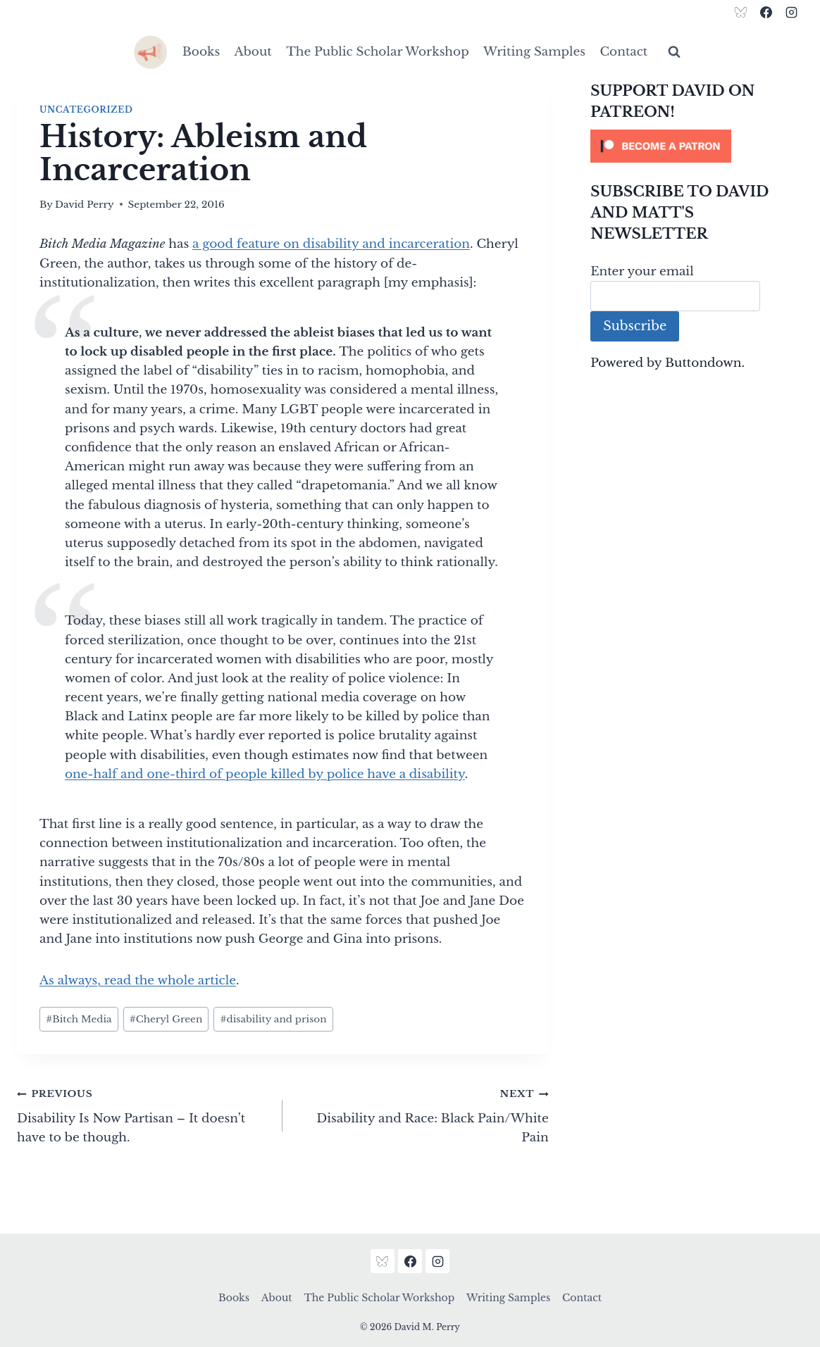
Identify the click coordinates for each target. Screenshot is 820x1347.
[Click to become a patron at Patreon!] (696, 146)
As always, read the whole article (137, 980)
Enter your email (642, 271)
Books (201, 51)
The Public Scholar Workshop (377, 51)
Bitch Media (78, 1019)
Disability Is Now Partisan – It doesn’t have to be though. (144, 1114)
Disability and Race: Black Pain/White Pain (421, 1114)
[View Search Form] (674, 52)
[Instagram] (791, 12)
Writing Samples (534, 51)
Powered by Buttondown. (667, 363)
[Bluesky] (741, 12)
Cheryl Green (166, 1019)
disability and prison (273, 1019)
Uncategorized (85, 109)
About (253, 51)
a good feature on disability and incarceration (331, 244)
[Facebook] (766, 12)
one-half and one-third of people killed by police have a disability (265, 774)
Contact (623, 51)
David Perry (84, 205)
